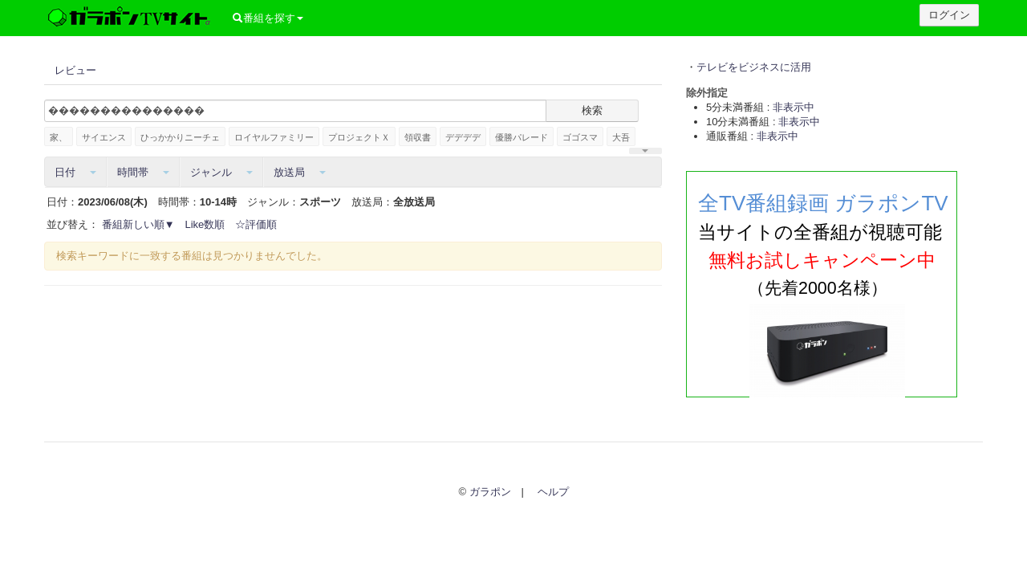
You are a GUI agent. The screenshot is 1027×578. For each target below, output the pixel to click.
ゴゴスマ (580, 137)
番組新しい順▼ (138, 224)
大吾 (621, 137)
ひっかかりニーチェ (180, 137)
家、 (58, 137)
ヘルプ (553, 492)
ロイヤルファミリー (274, 137)
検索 (592, 110)
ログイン (949, 15)
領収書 (417, 137)
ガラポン (490, 492)
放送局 (300, 172)
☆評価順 (256, 224)
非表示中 (793, 107)
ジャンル (221, 172)
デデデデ (463, 137)
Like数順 (205, 224)
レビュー (75, 70)
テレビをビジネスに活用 (753, 67)
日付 (75, 172)
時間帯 (143, 172)
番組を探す (267, 18)
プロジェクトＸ (359, 137)
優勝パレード (521, 137)
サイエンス (104, 137)
